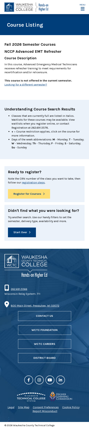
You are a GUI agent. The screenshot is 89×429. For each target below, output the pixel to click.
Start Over (20, 232)
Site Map (23, 407)
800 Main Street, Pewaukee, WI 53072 (35, 305)
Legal (11, 407)
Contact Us (44, 316)
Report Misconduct (45, 411)
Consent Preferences (46, 407)
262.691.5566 (19, 289)
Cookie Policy (70, 407)
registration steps (33, 182)
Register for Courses (27, 193)
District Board (44, 357)
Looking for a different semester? (25, 84)
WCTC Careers (44, 344)
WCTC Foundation (44, 330)
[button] (82, 7)
